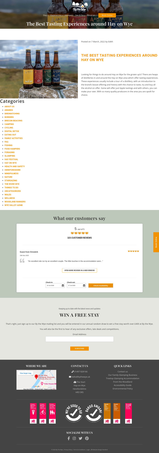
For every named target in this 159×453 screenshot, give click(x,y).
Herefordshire (13, 170)
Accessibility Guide (122, 385)
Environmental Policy (123, 388)
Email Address (79, 334)
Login (88, 450)
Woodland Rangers (15, 201)
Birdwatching (12, 113)
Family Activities (14, 138)
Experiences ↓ (57, 15)
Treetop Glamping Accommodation (122, 378)
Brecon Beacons (13, 120)
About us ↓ (91, 15)
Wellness (10, 198)
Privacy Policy (68, 450)
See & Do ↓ (80, 15)
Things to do (11, 187)
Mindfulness (11, 173)
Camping (9, 124)
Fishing (8, 145)
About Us (9, 106)
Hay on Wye (11, 163)
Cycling (9, 127)
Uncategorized (13, 191)
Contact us (123, 371)
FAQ (6, 142)
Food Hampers (12, 149)
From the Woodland (122, 381)
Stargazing (11, 180)
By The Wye (59, 450)
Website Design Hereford (99, 450)
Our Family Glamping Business (122, 375)
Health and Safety (15, 166)
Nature (8, 177)
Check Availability (101, 286)
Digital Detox (12, 131)
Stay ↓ (46, 15)
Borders (9, 117)
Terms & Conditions (79, 450)
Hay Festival (11, 159)
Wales (8, 194)
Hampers (69, 15)
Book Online (107, 15)
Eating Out (10, 135)
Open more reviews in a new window (79, 270)
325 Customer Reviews (79, 237)
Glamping (10, 156)
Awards (9, 110)
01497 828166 (81, 371)
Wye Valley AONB (14, 205)
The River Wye (12, 184)
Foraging (10, 152)
